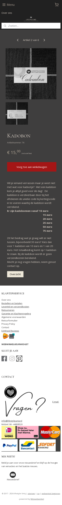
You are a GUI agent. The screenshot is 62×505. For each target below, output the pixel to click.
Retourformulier (9, 320)
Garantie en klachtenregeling (16, 313)
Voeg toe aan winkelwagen (32, 167)
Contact (5, 327)
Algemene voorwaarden (13, 317)
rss (38, 493)
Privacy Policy (8, 323)
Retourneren (7, 310)
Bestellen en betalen (11, 303)
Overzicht (15, 274)
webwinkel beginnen (51, 493)
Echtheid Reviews (10, 330)
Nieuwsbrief (13, 479)
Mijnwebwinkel (37, 499)
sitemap (31, 493)
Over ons (6, 12)
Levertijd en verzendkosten (15, 306)
